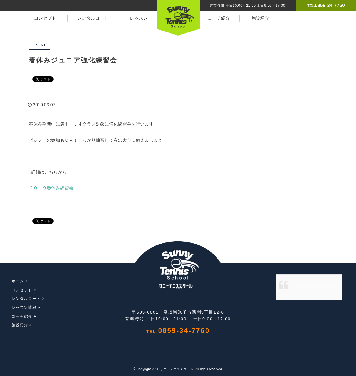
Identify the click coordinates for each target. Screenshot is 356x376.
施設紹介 (260, 18)
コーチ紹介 (219, 18)
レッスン (139, 18)
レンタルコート (92, 18)
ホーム (19, 281)
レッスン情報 (25, 307)
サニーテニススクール (313, 286)
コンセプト (45, 18)
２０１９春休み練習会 (51, 188)
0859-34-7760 (330, 5)
